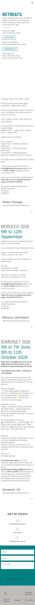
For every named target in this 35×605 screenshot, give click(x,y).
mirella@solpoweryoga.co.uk (13, 168)
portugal (8, 38)
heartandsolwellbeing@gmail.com (16, 469)
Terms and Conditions (6, 600)
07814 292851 (9, 171)
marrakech (9, 49)
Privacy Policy (29, 600)
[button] (32, 2)
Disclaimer (17, 600)
